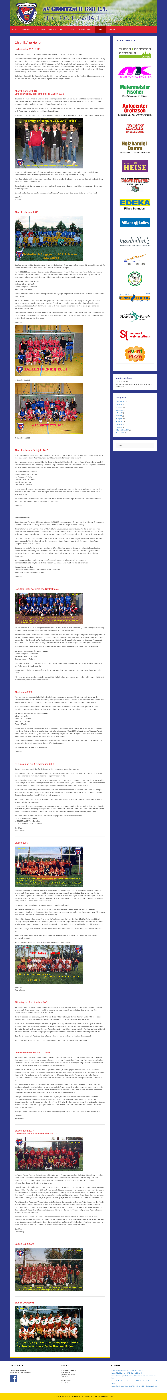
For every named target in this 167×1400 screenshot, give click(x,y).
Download (111, 29)
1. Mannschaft (120, 401)
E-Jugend (119, 424)
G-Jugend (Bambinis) (122, 430)
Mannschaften (29, 29)
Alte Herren (119, 410)
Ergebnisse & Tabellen (47, 29)
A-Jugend (119, 404)
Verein (63, 29)
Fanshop (73, 29)
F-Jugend (119, 427)
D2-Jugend (119, 421)
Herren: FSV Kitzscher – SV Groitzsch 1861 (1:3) (126, 1373)
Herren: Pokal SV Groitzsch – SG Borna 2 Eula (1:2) (127, 1370)
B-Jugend (119, 413)
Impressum (88, 1396)
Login (111, 1396)
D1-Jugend (119, 419)
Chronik (101, 29)
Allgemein (119, 407)
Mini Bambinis (120, 433)
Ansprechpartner (87, 29)
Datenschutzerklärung (101, 1396)
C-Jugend (119, 416)
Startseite (15, 29)
